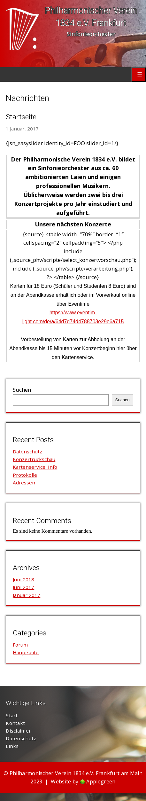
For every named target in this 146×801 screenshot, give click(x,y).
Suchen (22, 389)
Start (12, 715)
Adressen (24, 482)
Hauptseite (26, 652)
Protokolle (25, 475)
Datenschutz (27, 451)
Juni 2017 (23, 587)
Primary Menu (138, 74)
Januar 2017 (26, 595)
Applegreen (100, 781)
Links (12, 746)
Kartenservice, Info (35, 467)
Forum (20, 644)
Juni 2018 (23, 579)
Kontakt (15, 723)
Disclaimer (18, 730)
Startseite (21, 117)
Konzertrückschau (34, 459)
